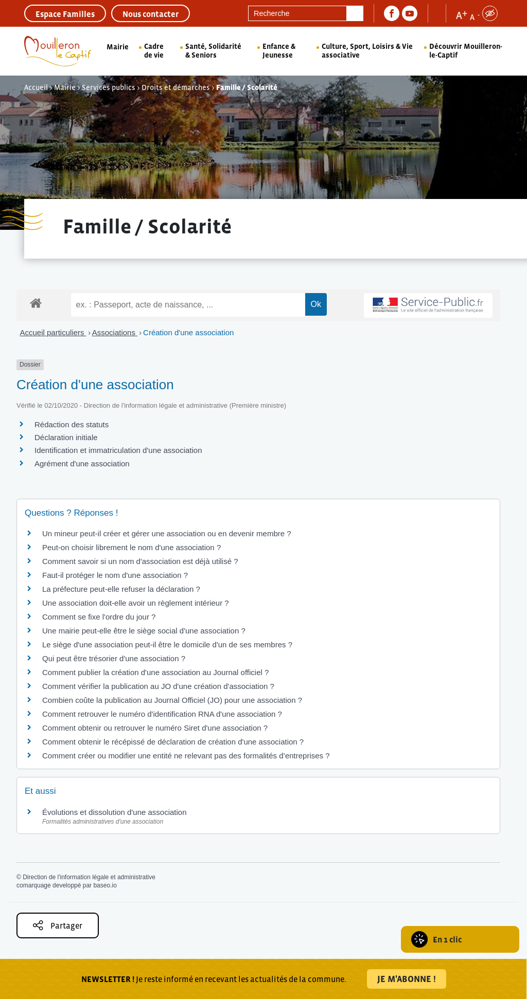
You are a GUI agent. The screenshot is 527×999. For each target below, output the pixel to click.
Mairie (118, 47)
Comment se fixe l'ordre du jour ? (98, 616)
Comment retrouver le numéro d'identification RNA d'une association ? (162, 714)
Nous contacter (150, 14)
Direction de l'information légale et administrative (89, 877)
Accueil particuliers (53, 332)
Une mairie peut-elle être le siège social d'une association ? (143, 630)
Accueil (36, 87)
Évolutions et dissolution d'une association (114, 812)
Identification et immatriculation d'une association (118, 450)
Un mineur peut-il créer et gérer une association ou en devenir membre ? (166, 533)
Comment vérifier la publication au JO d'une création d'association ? (158, 686)
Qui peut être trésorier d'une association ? (113, 658)
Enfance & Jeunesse (278, 50)
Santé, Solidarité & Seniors (213, 50)
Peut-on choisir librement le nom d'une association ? (131, 547)
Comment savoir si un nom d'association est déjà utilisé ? (140, 561)
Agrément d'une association (82, 463)
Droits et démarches (176, 87)
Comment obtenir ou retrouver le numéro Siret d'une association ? (155, 727)
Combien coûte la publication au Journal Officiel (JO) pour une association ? (172, 700)
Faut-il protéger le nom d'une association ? (115, 575)
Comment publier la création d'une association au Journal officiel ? (155, 672)
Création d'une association (188, 332)
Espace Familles (65, 14)
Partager (57, 925)
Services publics (108, 87)
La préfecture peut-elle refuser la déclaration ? (121, 589)
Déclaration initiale (66, 437)
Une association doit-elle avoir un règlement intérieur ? (135, 602)
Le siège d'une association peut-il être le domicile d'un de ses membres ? (167, 644)
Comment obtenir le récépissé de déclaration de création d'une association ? (173, 741)
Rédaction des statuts (71, 424)
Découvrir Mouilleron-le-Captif (465, 50)
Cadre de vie (154, 50)
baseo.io (104, 885)
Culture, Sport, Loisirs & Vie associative (367, 50)
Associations (114, 332)
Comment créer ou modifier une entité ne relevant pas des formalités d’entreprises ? (186, 755)
